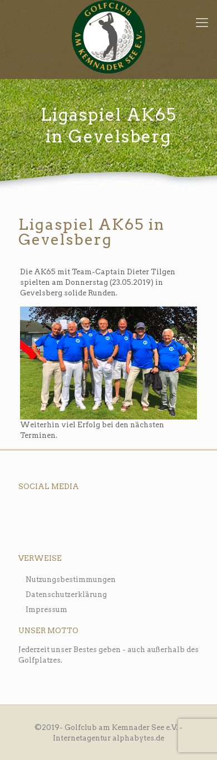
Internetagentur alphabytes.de (108, 738)
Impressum (46, 609)
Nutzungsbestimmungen (71, 579)
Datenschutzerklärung (66, 594)
